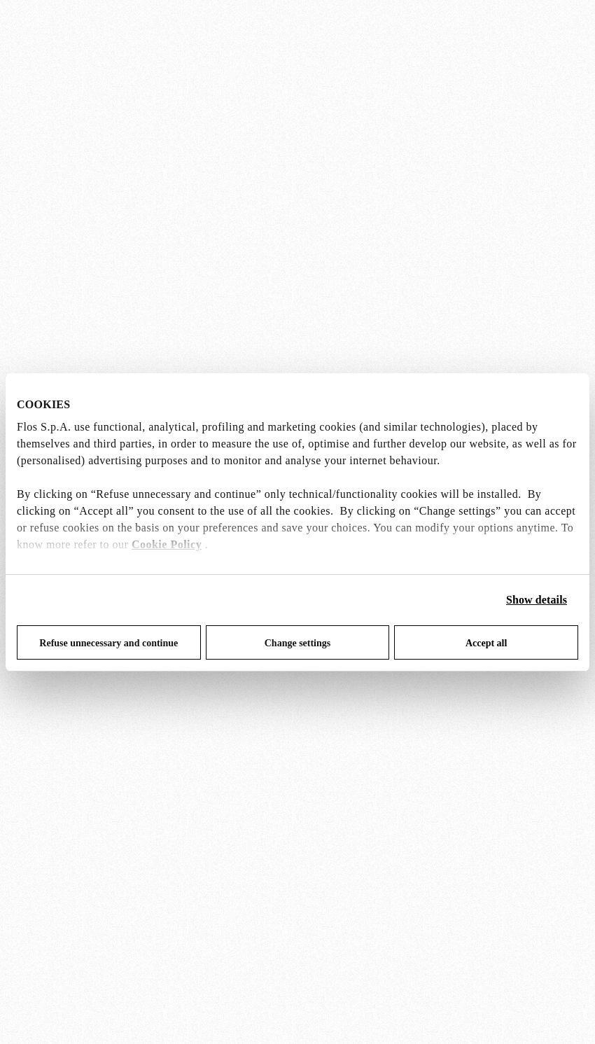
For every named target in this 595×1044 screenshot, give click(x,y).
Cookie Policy (167, 544)
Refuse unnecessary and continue (108, 643)
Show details (536, 600)
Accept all (486, 643)
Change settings (298, 643)
